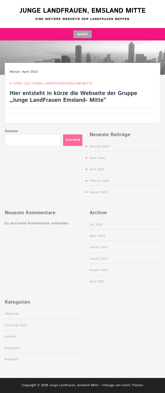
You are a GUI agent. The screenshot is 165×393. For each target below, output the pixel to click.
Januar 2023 (98, 258)
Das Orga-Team (16, 325)
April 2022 (97, 281)
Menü (82, 34)
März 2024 (97, 236)
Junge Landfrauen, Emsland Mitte (82, 11)
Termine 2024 (99, 146)
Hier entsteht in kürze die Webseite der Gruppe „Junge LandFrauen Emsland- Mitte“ (73, 96)
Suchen (11, 131)
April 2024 (97, 169)
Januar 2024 (98, 192)
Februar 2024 (99, 181)
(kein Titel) (97, 158)
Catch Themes (132, 385)
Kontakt (10, 336)
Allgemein (12, 313)
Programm (12, 348)
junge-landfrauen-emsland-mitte (62, 83)
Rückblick (12, 359)
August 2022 (99, 270)
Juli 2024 (96, 224)
